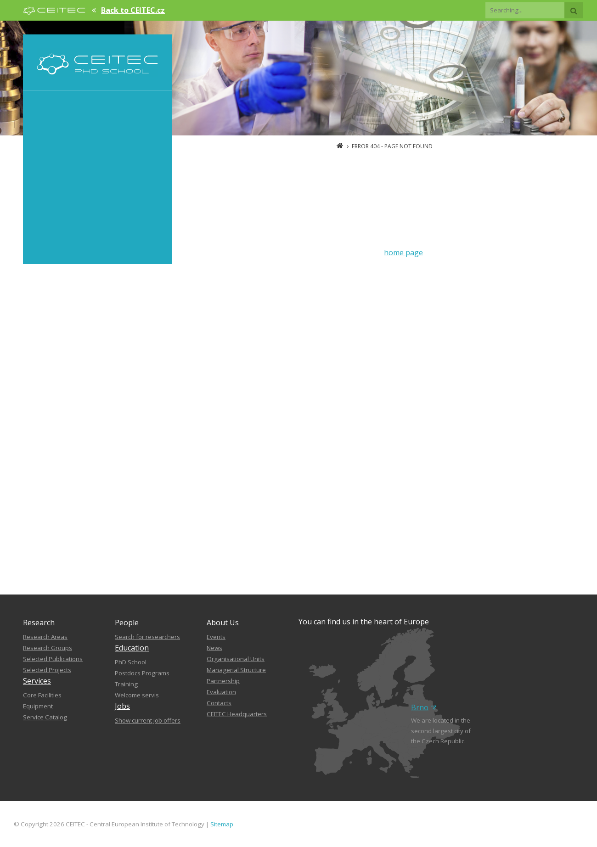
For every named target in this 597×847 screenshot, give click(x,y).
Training (126, 684)
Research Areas (45, 637)
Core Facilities (42, 695)
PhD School (130, 662)
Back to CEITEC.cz (133, 10)
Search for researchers (147, 637)
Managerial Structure (236, 670)
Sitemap (221, 824)
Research (39, 622)
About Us (223, 622)
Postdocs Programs (142, 673)
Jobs (122, 706)
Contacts (219, 703)
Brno (423, 707)
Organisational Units (236, 659)
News (214, 648)
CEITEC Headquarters (237, 714)
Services (37, 681)
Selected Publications (53, 659)
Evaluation (221, 692)
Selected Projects (47, 670)
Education (132, 648)
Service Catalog (45, 717)
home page (403, 252)
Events (216, 637)
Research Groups (47, 648)
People (127, 622)
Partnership (223, 681)
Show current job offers (147, 720)
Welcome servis (137, 695)
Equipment (38, 706)
